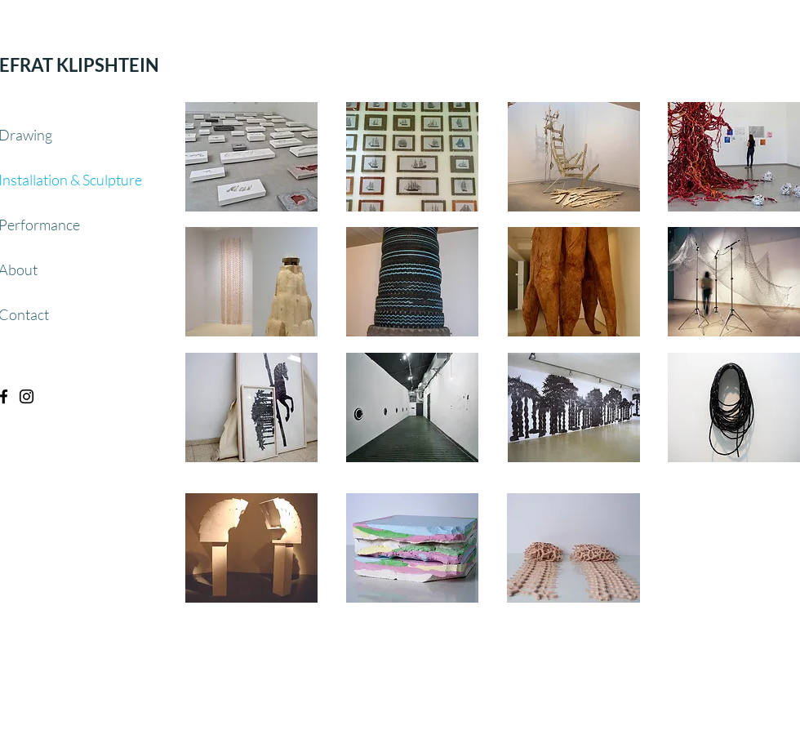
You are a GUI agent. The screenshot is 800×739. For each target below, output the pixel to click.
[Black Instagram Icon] (26, 396)
